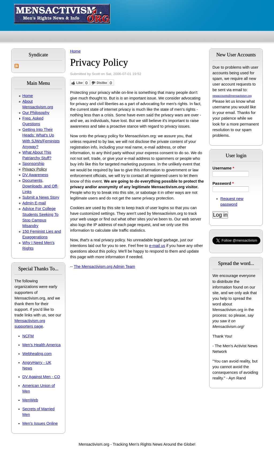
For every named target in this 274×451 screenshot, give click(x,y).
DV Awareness (35, 175)
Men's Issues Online (40, 423)
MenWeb (30, 400)
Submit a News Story (40, 197)
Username (223, 168)
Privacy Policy (34, 169)
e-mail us (157, 245)
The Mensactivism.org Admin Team (104, 266)
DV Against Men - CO (41, 377)
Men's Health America (41, 345)
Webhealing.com (37, 354)
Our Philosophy (36, 112)
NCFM (28, 336)
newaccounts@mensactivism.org (232, 95)
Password (223, 183)
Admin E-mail (34, 203)
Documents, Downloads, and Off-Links (40, 186)
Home (27, 96)
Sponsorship (33, 163)
